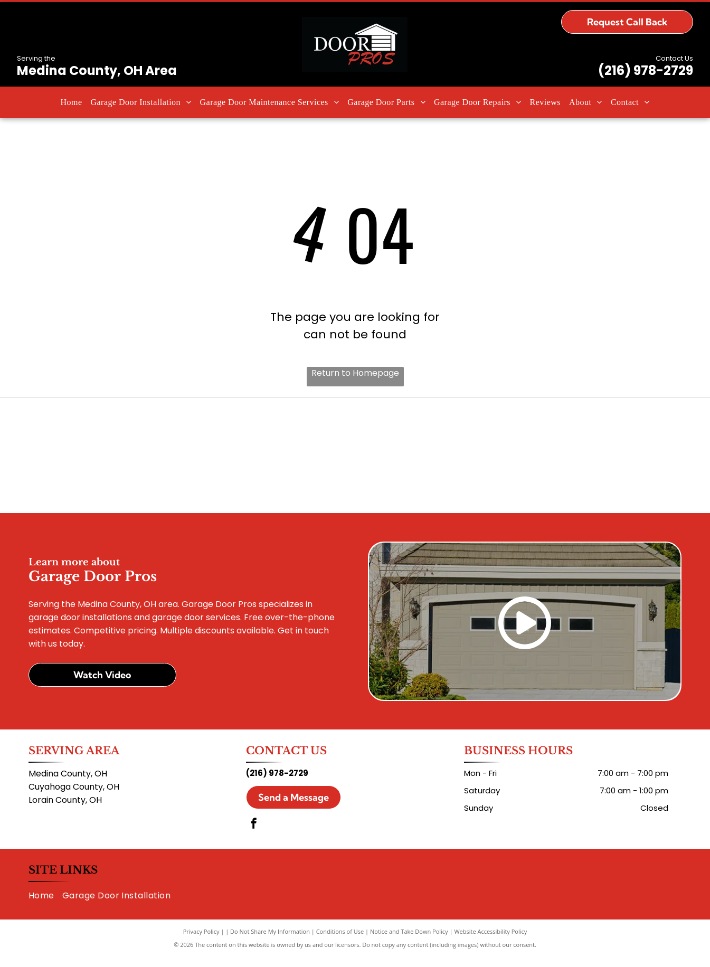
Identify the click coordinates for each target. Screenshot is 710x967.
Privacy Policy (201, 942)
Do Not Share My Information (270, 942)
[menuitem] (71, 102)
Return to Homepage (355, 373)
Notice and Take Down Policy (409, 942)
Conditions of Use (340, 942)
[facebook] (254, 835)
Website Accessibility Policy (490, 942)
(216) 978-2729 (645, 70)
